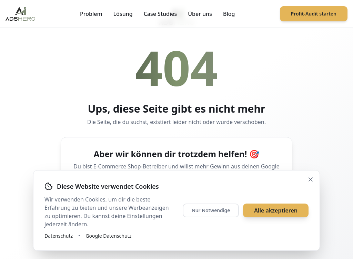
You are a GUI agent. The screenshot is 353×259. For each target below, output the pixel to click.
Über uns (200, 14)
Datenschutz (58, 235)
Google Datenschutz (108, 235)
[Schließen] (310, 179)
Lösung (123, 14)
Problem (91, 14)
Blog (229, 14)
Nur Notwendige (211, 210)
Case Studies (160, 14)
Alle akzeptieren (275, 210)
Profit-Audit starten (313, 13)
